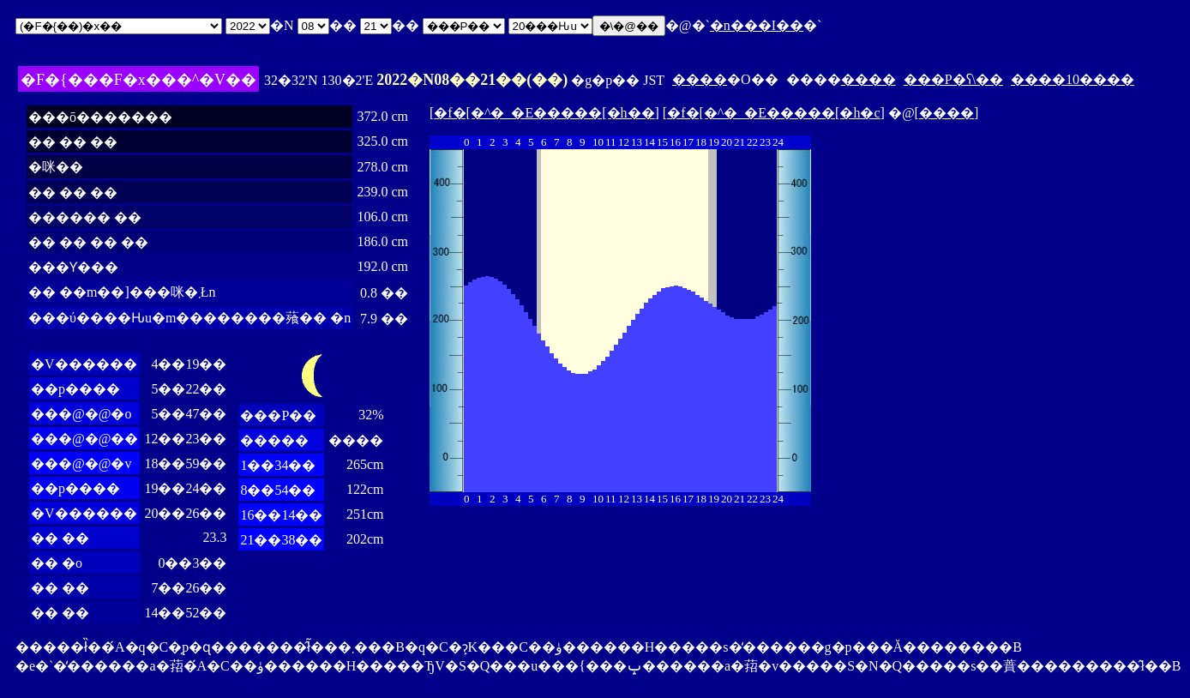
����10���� (1072, 79)
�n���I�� (756, 25)
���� (699, 79)
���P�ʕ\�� (953, 79)
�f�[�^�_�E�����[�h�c (773, 112)
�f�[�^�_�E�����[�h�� (544, 112)
